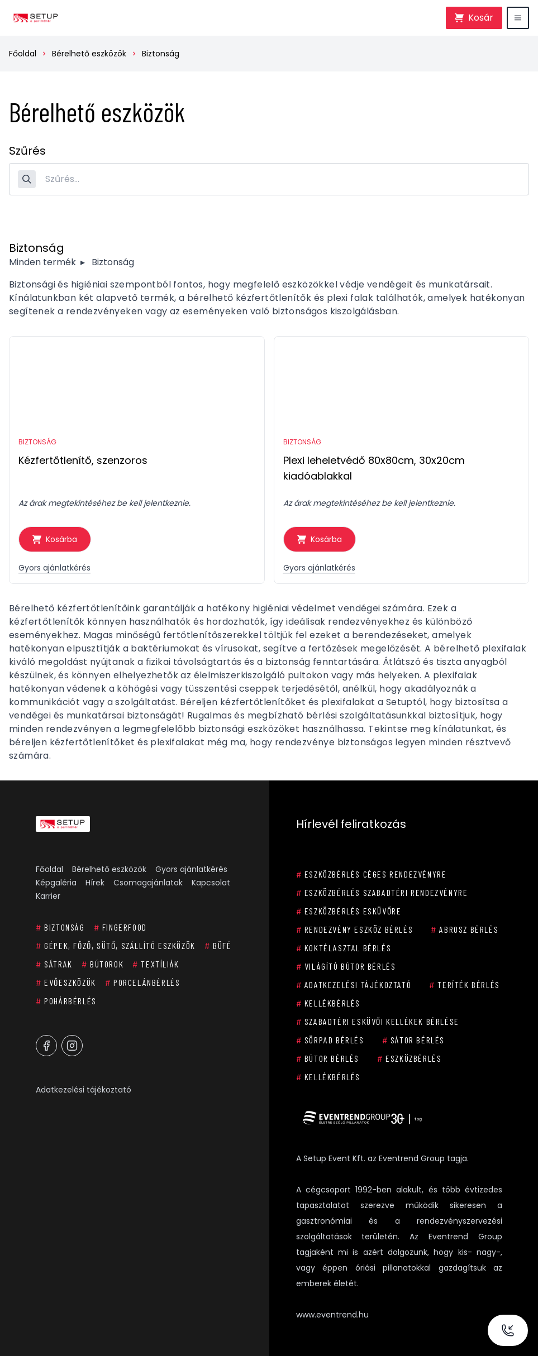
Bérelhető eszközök (89, 53)
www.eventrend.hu (332, 1314)
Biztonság (160, 53)
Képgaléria (56, 882)
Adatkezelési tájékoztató (83, 1089)
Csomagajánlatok (148, 882)
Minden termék (42, 262)
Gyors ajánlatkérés (54, 567)
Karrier (48, 896)
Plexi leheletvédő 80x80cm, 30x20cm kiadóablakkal (374, 468)
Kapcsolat (211, 882)
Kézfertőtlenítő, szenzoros (82, 460)
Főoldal (22, 53)
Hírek (94, 882)
